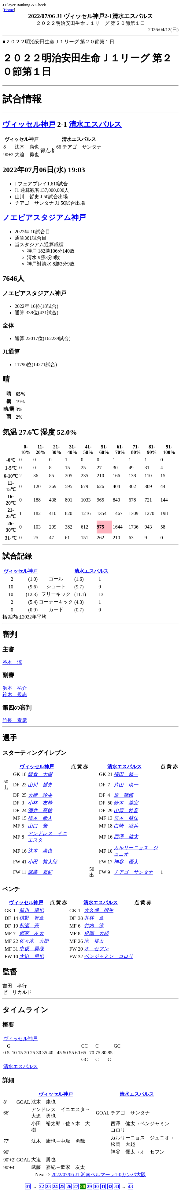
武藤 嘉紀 (40, 872)
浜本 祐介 (14, 688)
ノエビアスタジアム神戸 (44, 218)
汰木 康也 (40, 850)
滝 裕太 (94, 941)
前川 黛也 (31, 910)
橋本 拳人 (40, 818)
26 (68, 1186)
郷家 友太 (31, 933)
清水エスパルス (95, 124)
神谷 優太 (126, 861)
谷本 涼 (12, 662)
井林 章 (94, 918)
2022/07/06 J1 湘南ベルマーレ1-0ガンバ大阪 (99, 1174)
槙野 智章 (31, 918)
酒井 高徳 (40, 810)
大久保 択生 (98, 910)
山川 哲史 (40, 784)
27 (75, 1186)
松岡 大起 (96, 933)
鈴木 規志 (14, 694)
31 (103, 1186)
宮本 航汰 (126, 818)
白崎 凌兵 (126, 825)
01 (27, 1186)
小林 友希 (40, 802)
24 (55, 1186)
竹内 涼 (94, 925)
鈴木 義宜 (126, 802)
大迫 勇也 (31, 956)
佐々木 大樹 (34, 941)
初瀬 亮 (29, 925)
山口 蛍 (37, 825)
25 (62, 1186)
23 (48, 1186)
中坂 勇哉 (31, 948)
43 (130, 1186)
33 (116, 1186)
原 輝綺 (123, 795)
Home (9, 9)
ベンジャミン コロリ (108, 956)
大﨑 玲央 (40, 795)
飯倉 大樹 (40, 774)
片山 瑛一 (126, 784)
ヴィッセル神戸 (28, 124)
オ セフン (96, 948)
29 (89, 1186)
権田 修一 (126, 774)
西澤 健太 (126, 836)
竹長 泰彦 (14, 720)
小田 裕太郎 (42, 861)
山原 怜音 (126, 810)
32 (110, 1186)
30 (96, 1186)
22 (41, 1186)
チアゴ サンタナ (133, 872)
